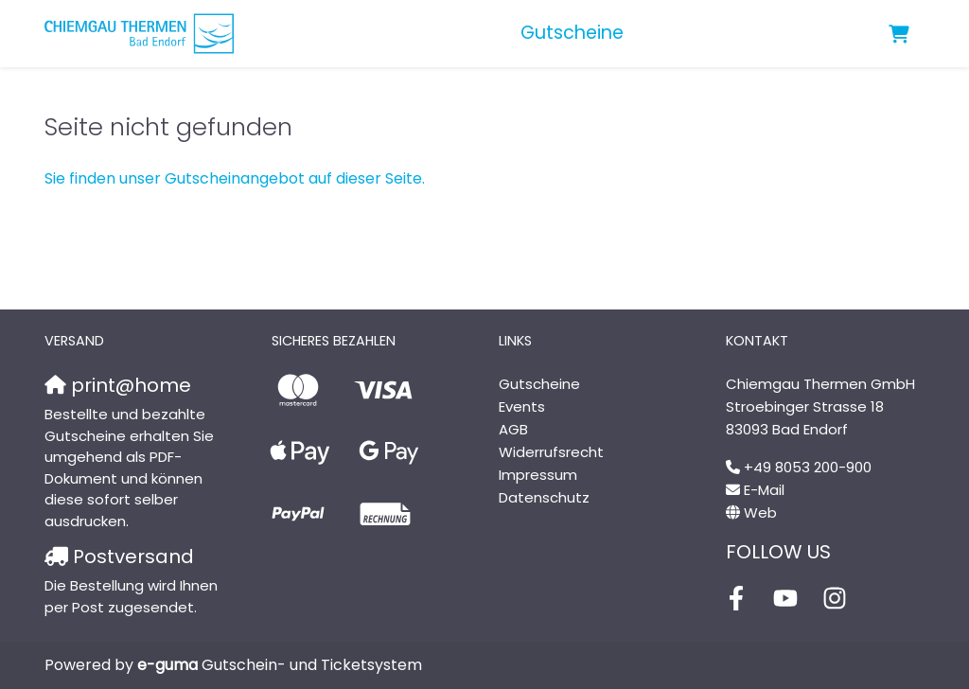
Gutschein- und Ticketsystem (279, 665)
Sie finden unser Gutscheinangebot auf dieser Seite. (234, 178)
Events (522, 406)
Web (760, 512)
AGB (513, 429)
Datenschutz (544, 497)
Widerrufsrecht (551, 452)
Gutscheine (572, 32)
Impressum (538, 475)
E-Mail (764, 490)
